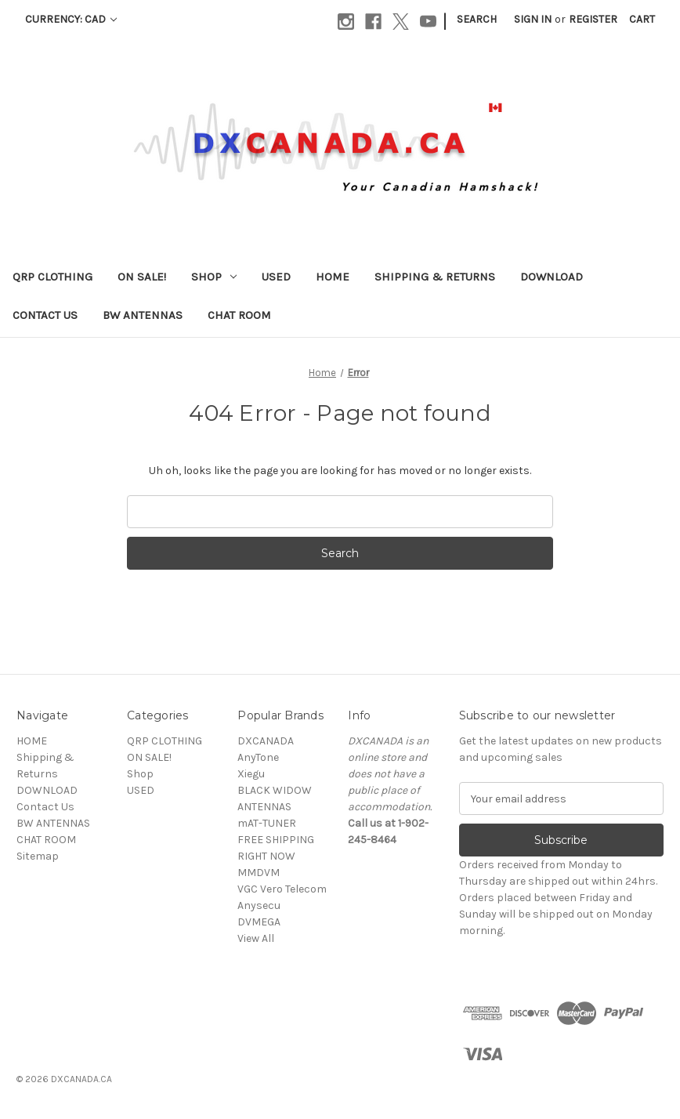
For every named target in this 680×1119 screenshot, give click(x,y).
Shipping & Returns (434, 277)
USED (276, 277)
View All (255, 938)
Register (593, 19)
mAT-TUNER (266, 823)
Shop (214, 277)
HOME (332, 277)
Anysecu (258, 905)
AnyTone (258, 757)
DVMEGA (258, 922)
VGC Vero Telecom (282, 889)
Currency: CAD (71, 19)
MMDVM (258, 872)
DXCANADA (265, 741)
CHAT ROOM (239, 315)
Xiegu (251, 773)
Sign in (533, 19)
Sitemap (37, 856)
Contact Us (45, 315)
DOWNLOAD (551, 277)
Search (477, 19)
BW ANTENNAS (143, 315)
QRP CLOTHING (52, 277)
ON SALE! (142, 277)
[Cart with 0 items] (642, 19)
